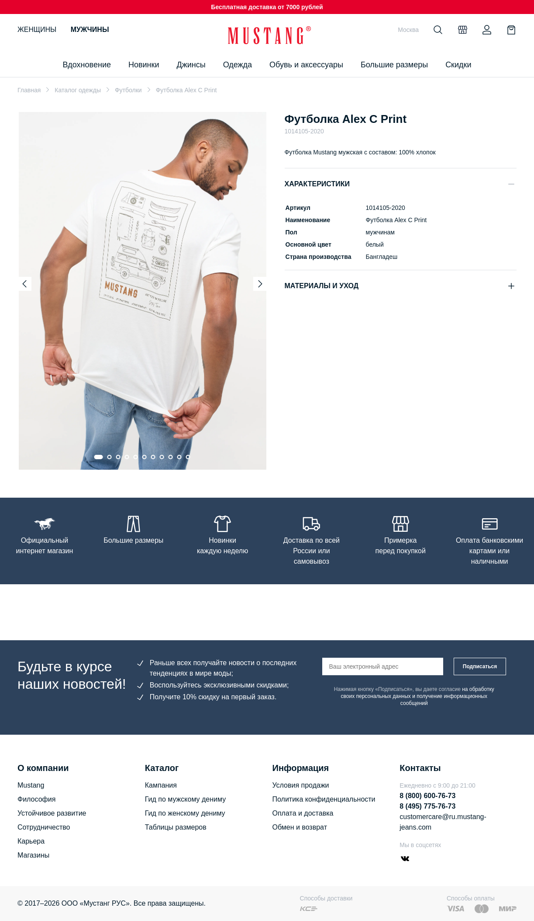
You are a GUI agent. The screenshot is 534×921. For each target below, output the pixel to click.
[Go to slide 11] (188, 457)
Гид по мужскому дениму (185, 799)
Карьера (31, 841)
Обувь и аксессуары (306, 64)
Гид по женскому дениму (185, 813)
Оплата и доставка (303, 813)
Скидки (458, 64)
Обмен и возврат (299, 827)
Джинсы (190, 64)
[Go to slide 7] (153, 457)
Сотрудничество (43, 827)
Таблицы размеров (176, 827)
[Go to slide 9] (171, 457)
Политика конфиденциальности (324, 799)
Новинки (143, 64)
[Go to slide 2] (109, 457)
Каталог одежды (78, 90)
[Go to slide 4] (127, 457)
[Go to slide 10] (179, 457)
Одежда (237, 64)
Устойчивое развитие (51, 813)
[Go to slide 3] (118, 457)
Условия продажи (300, 785)
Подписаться (480, 666)
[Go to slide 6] (144, 457)
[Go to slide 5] (136, 457)
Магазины (33, 855)
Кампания (161, 785)
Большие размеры (394, 64)
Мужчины (90, 29)
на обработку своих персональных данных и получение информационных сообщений (417, 696)
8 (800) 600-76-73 (427, 795)
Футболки (128, 90)
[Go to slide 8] (162, 457)
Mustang (30, 785)
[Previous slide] (24, 284)
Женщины (36, 29)
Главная (29, 90)
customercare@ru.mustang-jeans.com (443, 822)
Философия (36, 799)
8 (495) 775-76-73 (427, 806)
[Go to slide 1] (98, 457)
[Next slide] (260, 284)
